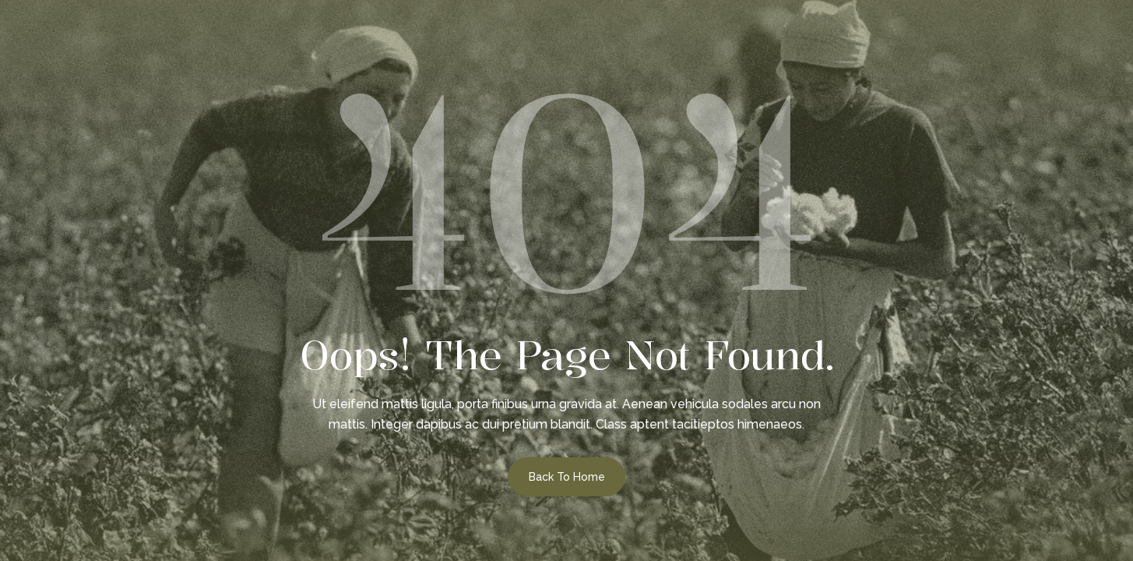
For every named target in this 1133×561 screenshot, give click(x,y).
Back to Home (567, 477)
